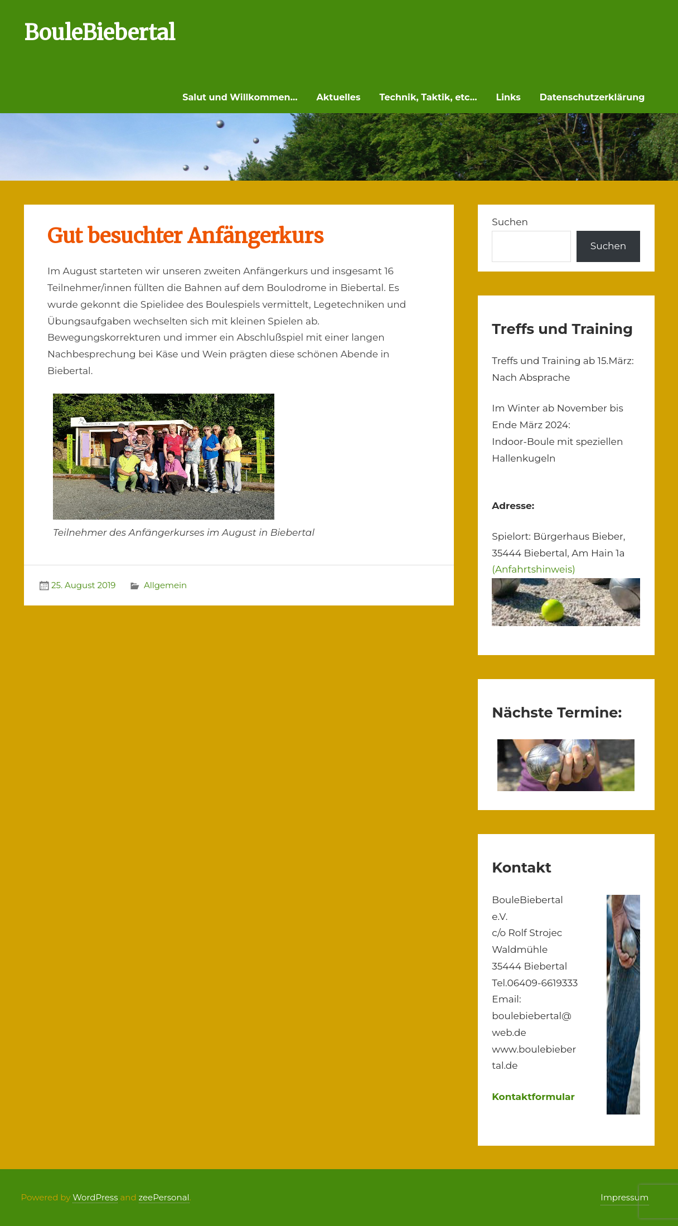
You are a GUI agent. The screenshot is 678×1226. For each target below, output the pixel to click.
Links (508, 97)
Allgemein (165, 585)
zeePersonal (164, 1197)
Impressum (624, 1197)
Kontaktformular (533, 1096)
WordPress (95, 1197)
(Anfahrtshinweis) (533, 569)
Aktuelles (338, 97)
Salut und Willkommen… (239, 97)
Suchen (510, 221)
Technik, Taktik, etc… (428, 97)
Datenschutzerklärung (592, 97)
